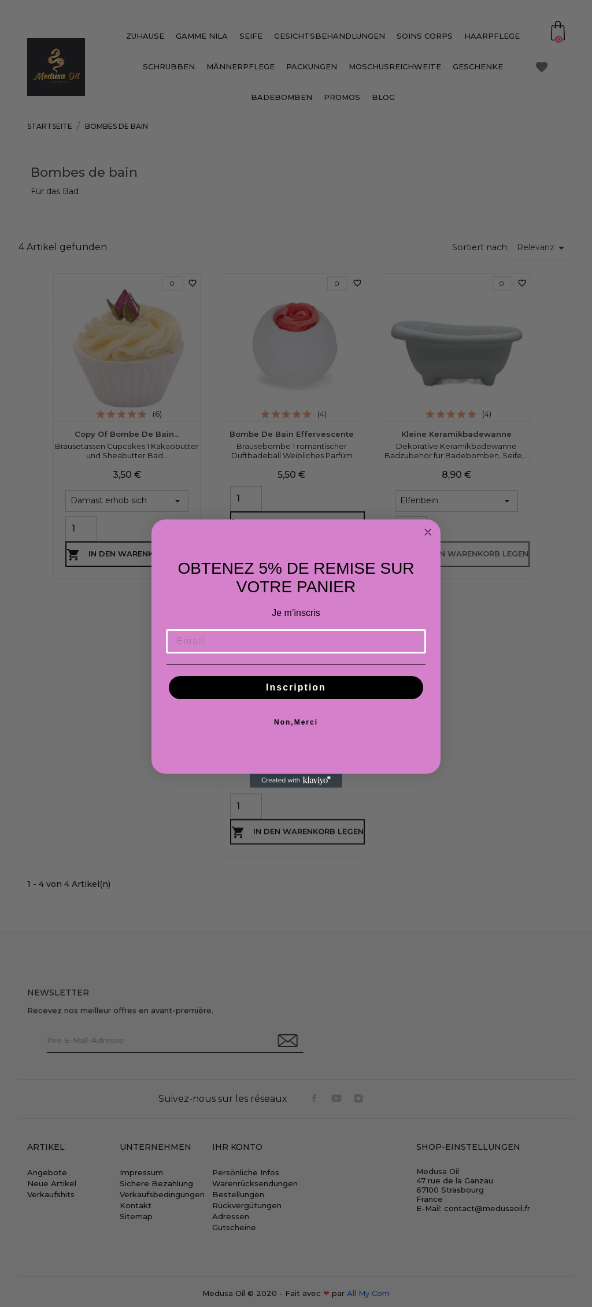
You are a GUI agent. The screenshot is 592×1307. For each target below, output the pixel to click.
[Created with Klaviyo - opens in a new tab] (296, 781)
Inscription (296, 687)
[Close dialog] (428, 532)
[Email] (296, 641)
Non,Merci (296, 722)
